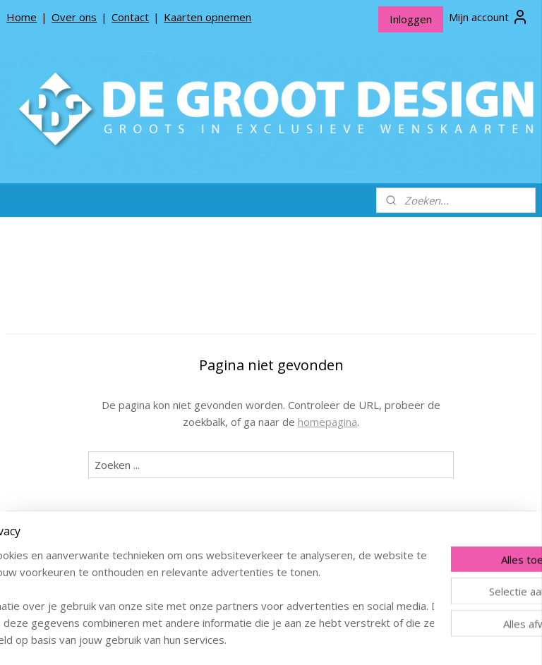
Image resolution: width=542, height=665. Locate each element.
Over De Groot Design (69, 451)
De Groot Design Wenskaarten (77, 332)
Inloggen (411, 19)
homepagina (405, 422)
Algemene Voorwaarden (73, 517)
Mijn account (489, 16)
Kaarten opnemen (207, 17)
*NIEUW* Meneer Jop (68, 305)
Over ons (74, 17)
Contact (130, 17)
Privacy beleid (49, 494)
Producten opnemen (65, 473)
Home (21, 17)
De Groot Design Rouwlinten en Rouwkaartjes (77, 404)
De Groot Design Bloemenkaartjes (77, 365)
